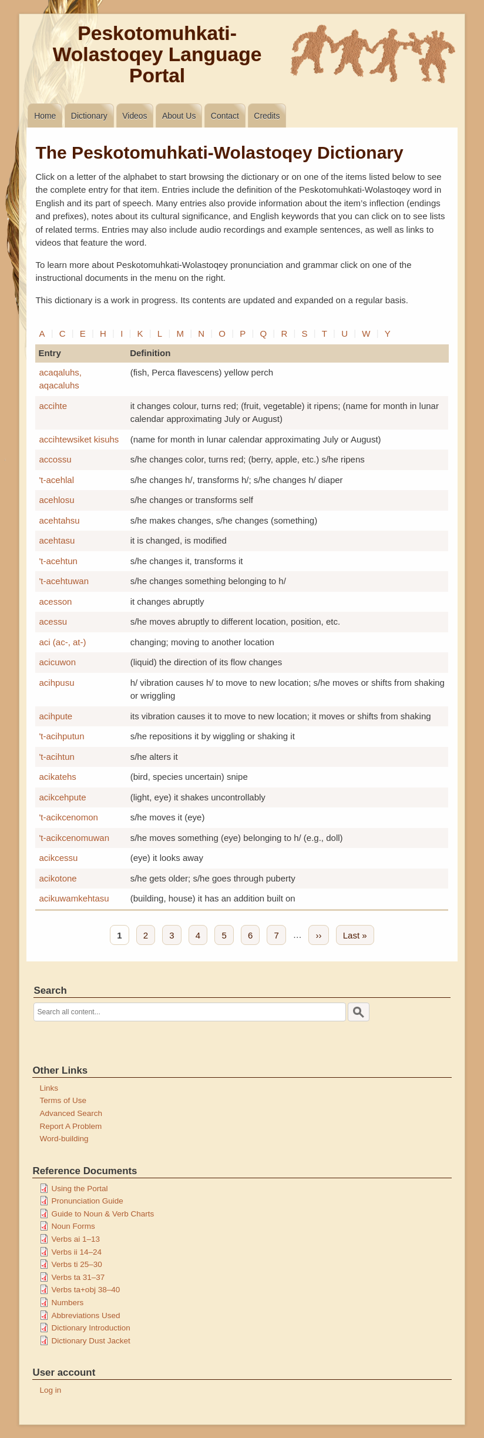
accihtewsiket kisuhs (79, 439)
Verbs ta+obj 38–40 (85, 1289)
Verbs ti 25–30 (76, 1264)
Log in (50, 1390)
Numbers (67, 1302)
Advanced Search (70, 1113)
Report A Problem (70, 1126)
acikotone (57, 878)
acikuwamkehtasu (74, 898)
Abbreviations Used (85, 1315)
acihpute (55, 716)
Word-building (63, 1138)
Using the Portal (79, 1188)
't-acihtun (56, 757)
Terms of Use (62, 1100)
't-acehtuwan (64, 581)
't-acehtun (58, 561)
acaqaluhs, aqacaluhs (60, 379)
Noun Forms (73, 1226)
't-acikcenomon (68, 817)
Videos (134, 115)
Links (48, 1088)
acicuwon (57, 662)
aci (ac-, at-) (62, 642)
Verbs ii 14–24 (76, 1252)
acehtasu (57, 540)
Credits (267, 115)
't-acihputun (61, 736)
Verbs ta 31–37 (78, 1277)
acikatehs (57, 777)
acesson (55, 601)
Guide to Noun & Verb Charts (102, 1213)
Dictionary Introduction (90, 1327)
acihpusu (56, 683)
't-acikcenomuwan (74, 838)
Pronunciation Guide (87, 1200)
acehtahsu (59, 520)
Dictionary (89, 115)
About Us (179, 115)
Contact (225, 115)
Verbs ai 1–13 (75, 1239)
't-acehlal (56, 480)
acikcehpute (62, 797)
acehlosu (56, 500)
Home (45, 115)
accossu (55, 459)
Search (49, 990)
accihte (53, 406)
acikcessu (58, 858)
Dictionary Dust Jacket (90, 1340)
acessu (53, 621)
